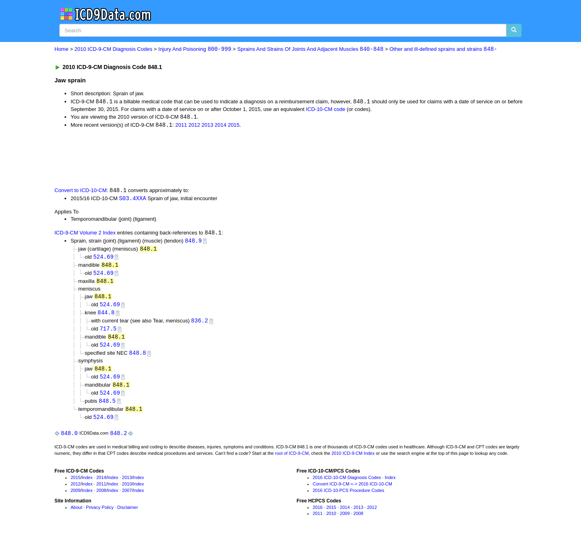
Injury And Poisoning (194, 49)
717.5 (108, 333)
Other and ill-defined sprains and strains (443, 49)
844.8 (106, 316)
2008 (101, 496)
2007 (127, 496)
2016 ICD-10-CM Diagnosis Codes (347, 484)
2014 (220, 126)
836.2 (199, 324)
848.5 (107, 406)
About (76, 513)
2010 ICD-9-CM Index (353, 459)
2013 (207, 126)
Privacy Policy (99, 513)
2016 (317, 513)
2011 (181, 126)
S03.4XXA (132, 199)
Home (61, 49)
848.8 (137, 358)
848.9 (193, 242)
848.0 (69, 440)
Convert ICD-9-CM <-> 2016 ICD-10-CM (352, 490)
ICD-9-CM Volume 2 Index (85, 234)
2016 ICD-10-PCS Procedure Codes (348, 496)
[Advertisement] (198, 158)
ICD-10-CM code (325, 110)
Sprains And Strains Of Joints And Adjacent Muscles (310, 49)
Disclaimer (127, 513)
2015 (234, 126)
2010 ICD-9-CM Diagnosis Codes (114, 49)
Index (87, 484)
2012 (194, 126)
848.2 (118, 440)
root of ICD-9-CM (292, 459)
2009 (75, 496)
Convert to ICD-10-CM (80, 191)
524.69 (103, 259)
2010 (127, 490)
